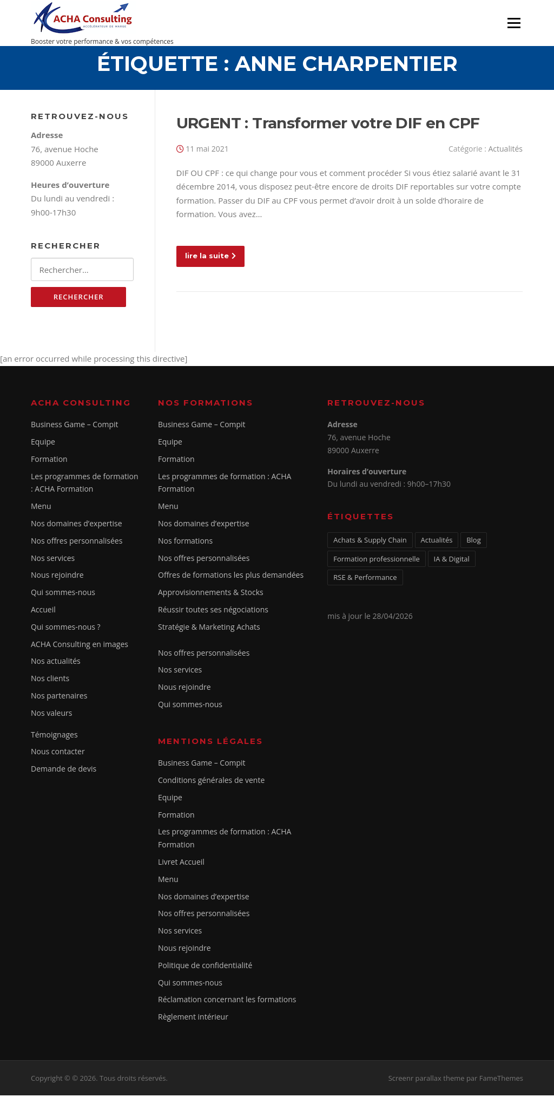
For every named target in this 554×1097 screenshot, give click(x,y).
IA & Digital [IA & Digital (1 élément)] (452, 560)
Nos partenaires (59, 697)
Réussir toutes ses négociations (213, 611)
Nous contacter (58, 753)
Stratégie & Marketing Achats (209, 628)
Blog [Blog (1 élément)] (473, 541)
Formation (49, 460)
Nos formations (185, 542)
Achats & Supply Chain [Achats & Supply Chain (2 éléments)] (370, 541)
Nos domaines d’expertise (76, 525)
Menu (513, 22)
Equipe (43, 443)
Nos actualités (56, 663)
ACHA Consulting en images (79, 646)
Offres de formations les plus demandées (231, 577)
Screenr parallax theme (426, 1080)
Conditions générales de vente (211, 781)
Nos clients (50, 680)
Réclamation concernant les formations (227, 1001)
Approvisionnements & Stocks (210, 594)
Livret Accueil (181, 863)
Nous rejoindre (57, 577)
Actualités (505, 150)
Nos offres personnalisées (76, 542)
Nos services (53, 559)
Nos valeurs (51, 714)
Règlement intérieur (193, 1018)
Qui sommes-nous (63, 594)
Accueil (43, 611)
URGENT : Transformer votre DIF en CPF (328, 124)
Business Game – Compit (74, 426)
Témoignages (54, 736)
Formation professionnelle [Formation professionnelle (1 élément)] (376, 560)
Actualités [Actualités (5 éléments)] (437, 541)
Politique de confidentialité (205, 967)
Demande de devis (63, 770)
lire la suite (210, 256)
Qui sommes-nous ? (66, 628)
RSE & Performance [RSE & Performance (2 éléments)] (365, 579)
